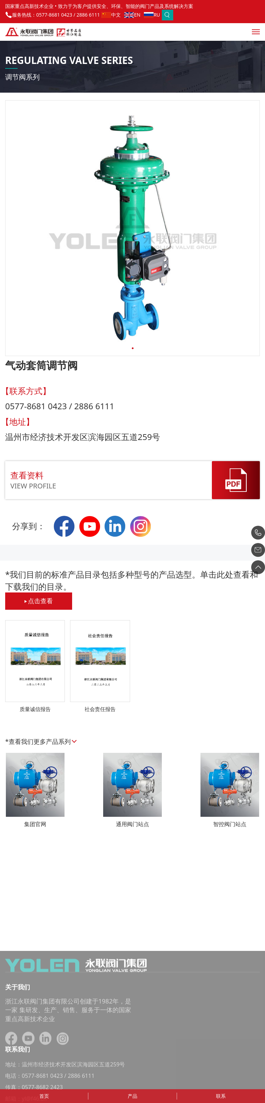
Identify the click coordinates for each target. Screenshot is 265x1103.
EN (132, 14)
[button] (133, 348)
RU (152, 14)
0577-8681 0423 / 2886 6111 (68, 14)
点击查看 (38, 601)
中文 (111, 14)
